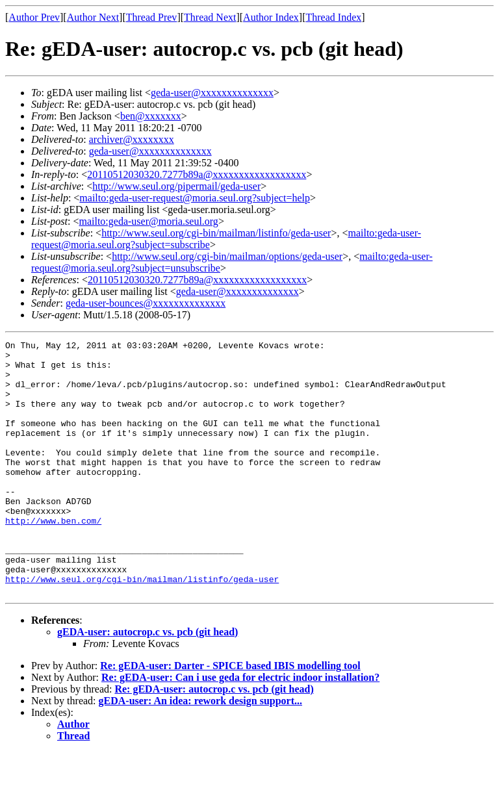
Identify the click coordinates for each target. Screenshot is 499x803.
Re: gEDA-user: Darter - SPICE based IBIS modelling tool (230, 716)
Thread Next (210, 17)
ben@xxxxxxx (150, 115)
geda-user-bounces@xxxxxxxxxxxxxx (145, 303)
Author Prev (34, 17)
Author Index (271, 17)
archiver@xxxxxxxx (131, 139)
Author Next (93, 17)
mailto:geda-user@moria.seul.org (148, 221)
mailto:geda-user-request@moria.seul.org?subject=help (194, 197)
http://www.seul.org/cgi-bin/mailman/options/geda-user (227, 256)
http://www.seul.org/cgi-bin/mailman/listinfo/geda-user (216, 232)
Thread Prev (151, 17)
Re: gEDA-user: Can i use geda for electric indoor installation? (240, 727)
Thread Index (334, 17)
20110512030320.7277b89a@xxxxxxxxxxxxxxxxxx (196, 174)
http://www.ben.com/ (53, 557)
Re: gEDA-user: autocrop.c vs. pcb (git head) (213, 739)
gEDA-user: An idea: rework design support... (201, 751)
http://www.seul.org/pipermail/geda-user (176, 186)
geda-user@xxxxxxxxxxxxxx (212, 92)
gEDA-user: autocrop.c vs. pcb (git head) (147, 682)
